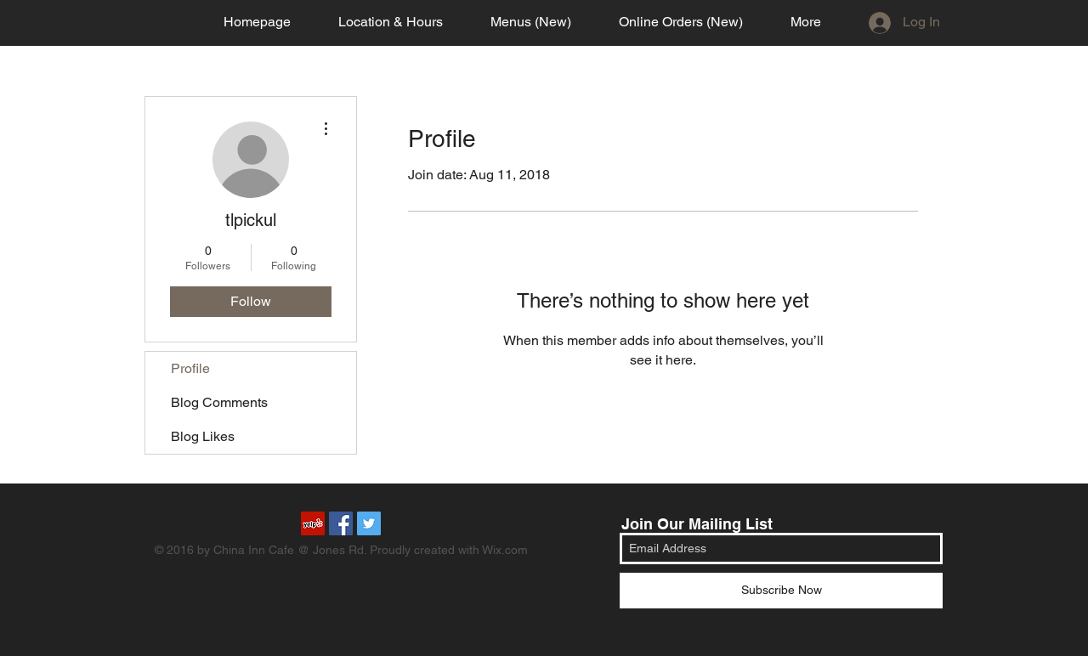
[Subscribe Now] (781, 590)
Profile (190, 368)
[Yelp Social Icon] (313, 523)
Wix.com (505, 550)
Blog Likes (203, 436)
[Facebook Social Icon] (341, 523)
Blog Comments (219, 402)
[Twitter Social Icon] (369, 523)
